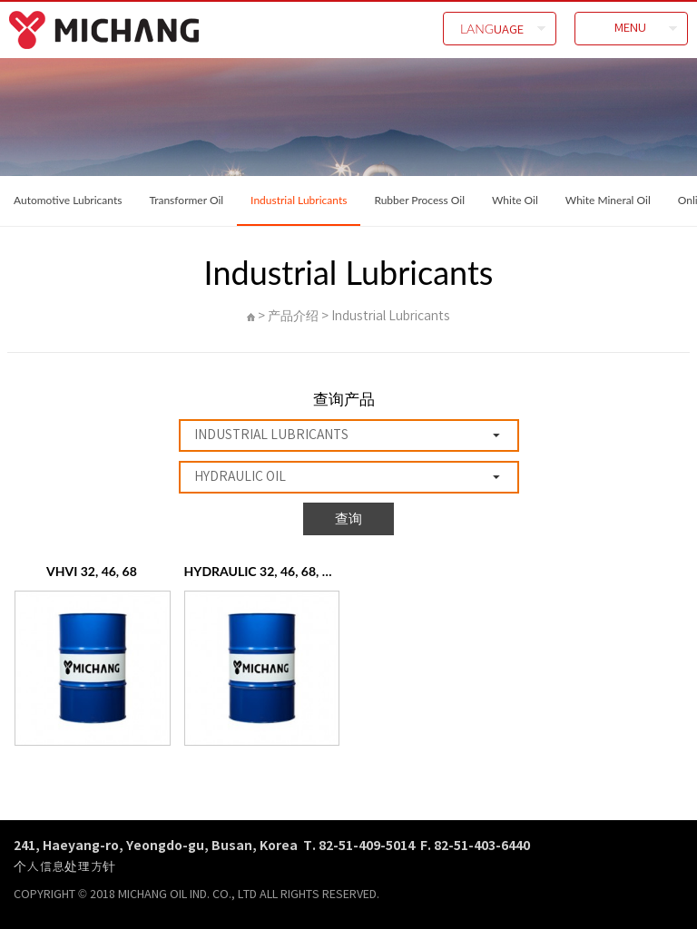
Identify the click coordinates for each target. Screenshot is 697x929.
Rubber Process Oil (419, 200)
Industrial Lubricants (298, 200)
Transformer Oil (186, 200)
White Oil (515, 200)
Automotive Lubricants (68, 200)
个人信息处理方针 (64, 866)
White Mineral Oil (608, 200)
